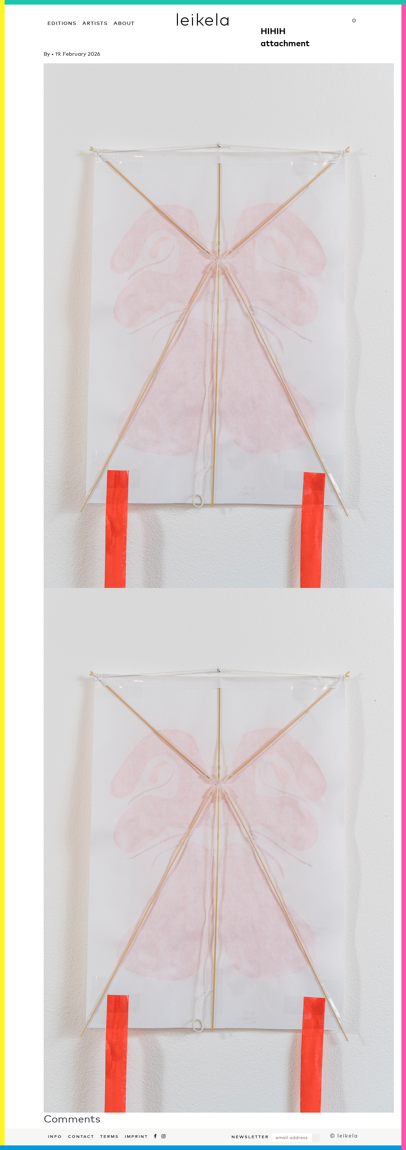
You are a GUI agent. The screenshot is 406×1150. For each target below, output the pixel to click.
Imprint (136, 1135)
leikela (203, 19)
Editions (61, 22)
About (124, 22)
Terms (109, 1135)
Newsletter (250, 1136)
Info (55, 1135)
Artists (95, 22)
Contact (81, 1135)
